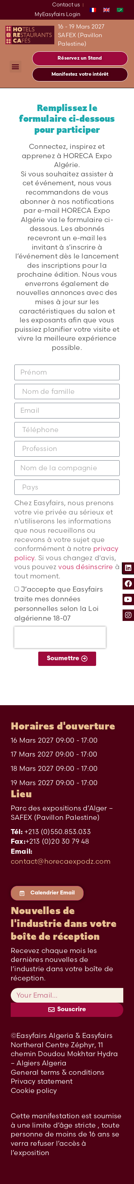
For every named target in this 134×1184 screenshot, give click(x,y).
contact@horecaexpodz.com (60, 861)
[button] (15, 66)
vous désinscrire (86, 566)
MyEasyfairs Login (57, 14)
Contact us (66, 4)
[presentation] (60, 637)
